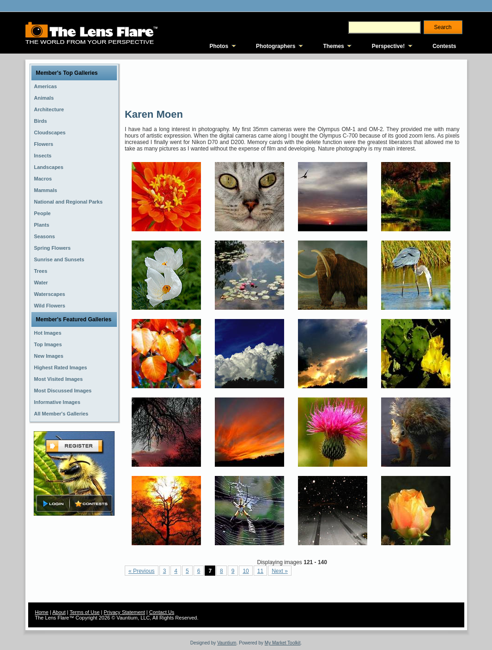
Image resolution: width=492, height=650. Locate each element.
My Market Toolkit (283, 642)
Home (42, 612)
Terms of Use (85, 612)
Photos (218, 46)
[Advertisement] (293, 83)
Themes (333, 46)
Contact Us (161, 612)
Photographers (275, 46)
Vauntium (227, 642)
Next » (280, 571)
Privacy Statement (124, 612)
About (59, 612)
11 (260, 571)
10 (246, 571)
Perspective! (388, 46)
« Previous (141, 571)
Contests (444, 46)
